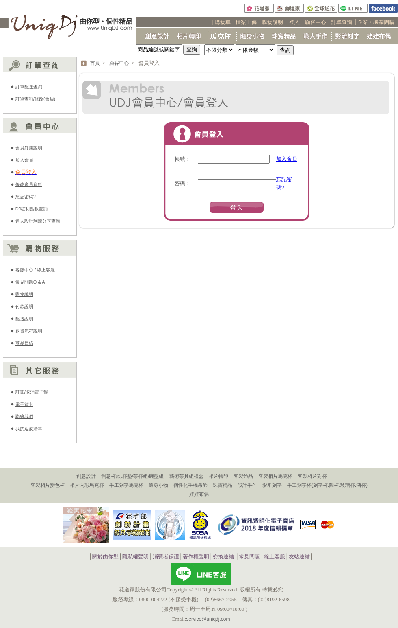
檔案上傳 (246, 22)
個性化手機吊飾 (190, 485)
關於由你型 (105, 557)
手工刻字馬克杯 (126, 485)
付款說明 (24, 306)
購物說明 (272, 22)
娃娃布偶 (199, 494)
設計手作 (247, 485)
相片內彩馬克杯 (87, 485)
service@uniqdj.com (208, 619)
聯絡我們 (24, 416)
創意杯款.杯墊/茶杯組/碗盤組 (132, 476)
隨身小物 (158, 485)
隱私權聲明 (135, 557)
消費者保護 (166, 557)
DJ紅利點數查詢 (31, 208)
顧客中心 (315, 22)
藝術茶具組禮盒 (186, 476)
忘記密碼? (25, 196)
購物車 (223, 22)
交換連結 (223, 557)
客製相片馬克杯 (275, 476)
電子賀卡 (24, 404)
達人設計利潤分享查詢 (37, 221)
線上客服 (274, 557)
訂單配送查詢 (28, 86)
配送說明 (24, 318)
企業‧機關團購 (375, 22)
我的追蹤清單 (28, 428)
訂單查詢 (341, 22)
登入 (294, 22)
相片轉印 (218, 476)
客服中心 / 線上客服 (35, 269)
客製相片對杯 (312, 476)
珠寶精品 (222, 485)
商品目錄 (24, 343)
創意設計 (86, 476)
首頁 (95, 63)
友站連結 (299, 557)
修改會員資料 (28, 184)
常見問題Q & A (30, 282)
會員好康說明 (28, 147)
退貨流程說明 (28, 330)
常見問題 (249, 557)
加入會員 (24, 160)
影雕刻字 (272, 485)
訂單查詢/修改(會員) (35, 98)
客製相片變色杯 (47, 485)
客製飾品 (243, 476)
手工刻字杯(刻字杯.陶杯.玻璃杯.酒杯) (327, 485)
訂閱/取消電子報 (31, 391)
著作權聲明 (196, 557)
